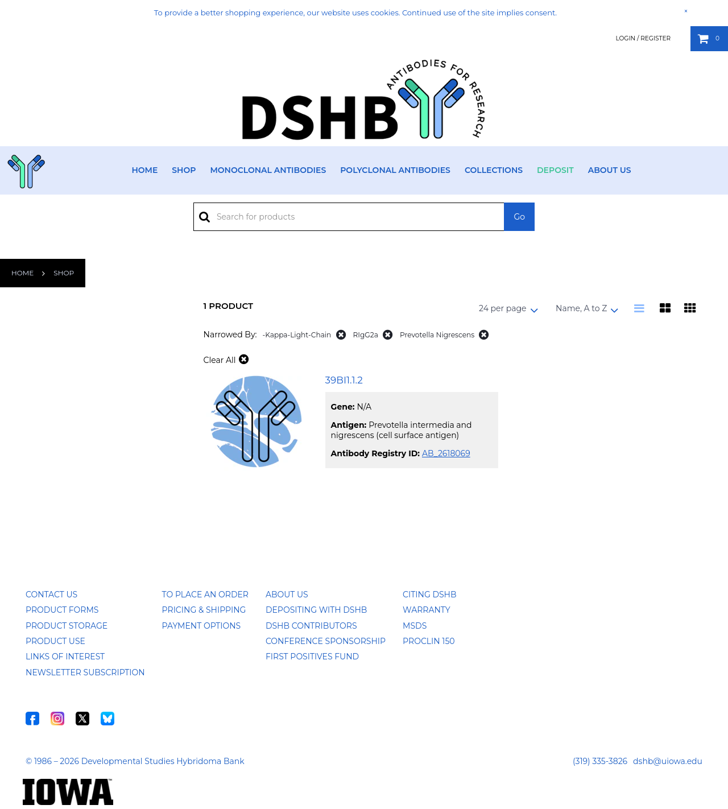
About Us (609, 170)
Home (144, 170)
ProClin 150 (428, 641)
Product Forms (62, 610)
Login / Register (643, 38)
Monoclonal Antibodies (268, 170)
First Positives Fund (312, 656)
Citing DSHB (429, 594)
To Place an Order (205, 594)
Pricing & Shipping (204, 610)
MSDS (415, 626)
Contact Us (51, 594)
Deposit (555, 170)
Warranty (426, 610)
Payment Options (201, 626)
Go (519, 217)
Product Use (55, 641)
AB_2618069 (446, 453)
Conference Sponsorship (326, 641)
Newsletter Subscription (85, 672)
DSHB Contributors (311, 626)
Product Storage (66, 626)
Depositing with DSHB (316, 610)
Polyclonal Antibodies (395, 170)
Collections (494, 170)
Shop (184, 170)
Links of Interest (65, 656)
